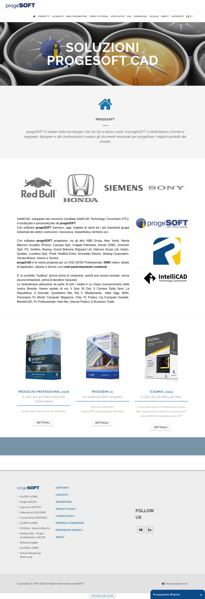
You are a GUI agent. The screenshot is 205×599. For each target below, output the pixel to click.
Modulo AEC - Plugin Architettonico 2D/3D (32, 535)
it (189, 16)
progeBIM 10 (102, 391)
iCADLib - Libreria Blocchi (35, 528)
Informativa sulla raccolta (102, 596)
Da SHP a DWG (28, 522)
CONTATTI (62, 494)
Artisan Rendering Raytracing (30, 554)
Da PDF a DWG (29, 496)
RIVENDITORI (63, 501)
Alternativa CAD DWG (33, 512)
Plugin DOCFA (28, 501)
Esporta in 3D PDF (30, 507)
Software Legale (29, 542)
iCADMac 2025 (161, 391)
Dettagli (43, 422)
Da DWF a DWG (29, 547)
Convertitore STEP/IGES (33, 517)
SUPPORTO (62, 487)
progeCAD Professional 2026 (43, 391)
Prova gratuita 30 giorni (177, 594)
